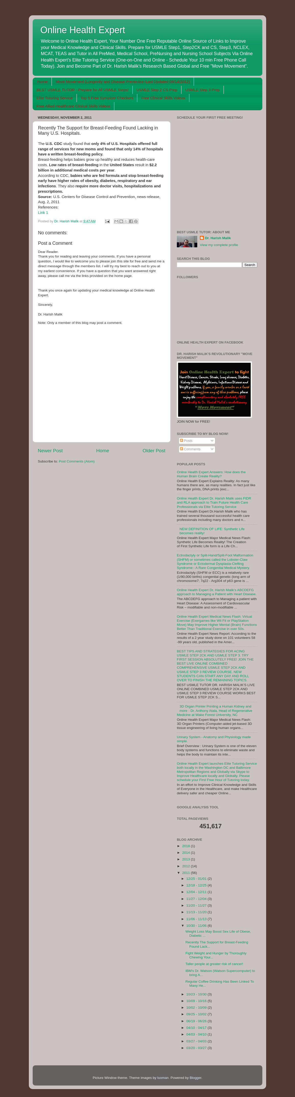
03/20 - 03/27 (196, 1048)
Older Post (154, 450)
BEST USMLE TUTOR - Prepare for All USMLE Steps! (82, 90)
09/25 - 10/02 (196, 1014)
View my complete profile (219, 245)
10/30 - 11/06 (196, 926)
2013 (186, 859)
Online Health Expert (82, 30)
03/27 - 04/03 (196, 1041)
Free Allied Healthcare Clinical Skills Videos (73, 106)
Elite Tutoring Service (54, 98)
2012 (186, 866)
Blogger (195, 1078)
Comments (190, 449)
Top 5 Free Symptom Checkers (107, 98)
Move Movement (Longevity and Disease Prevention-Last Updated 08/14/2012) (123, 81)
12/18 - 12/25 (196, 885)
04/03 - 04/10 (196, 1034)
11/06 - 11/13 (196, 919)
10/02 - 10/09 (196, 1007)
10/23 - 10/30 (196, 994)
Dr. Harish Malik (218, 238)
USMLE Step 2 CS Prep (157, 90)
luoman (162, 1078)
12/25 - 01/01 (196, 879)
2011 (186, 873)
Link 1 (43, 213)
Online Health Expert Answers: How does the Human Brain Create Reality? (211, 474)
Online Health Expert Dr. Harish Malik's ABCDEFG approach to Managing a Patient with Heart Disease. (216, 592)
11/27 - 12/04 (196, 899)
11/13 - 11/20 (196, 912)
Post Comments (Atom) (77, 461)
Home (43, 81)
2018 (186, 846)
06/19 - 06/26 (196, 1021)
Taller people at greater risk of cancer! (214, 964)
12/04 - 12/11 (196, 892)
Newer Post (50, 450)
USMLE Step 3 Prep (202, 90)
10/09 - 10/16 (196, 1001)
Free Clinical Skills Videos (163, 98)
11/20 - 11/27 (196, 905)
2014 (186, 853)
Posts (186, 441)
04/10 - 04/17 (196, 1028)
